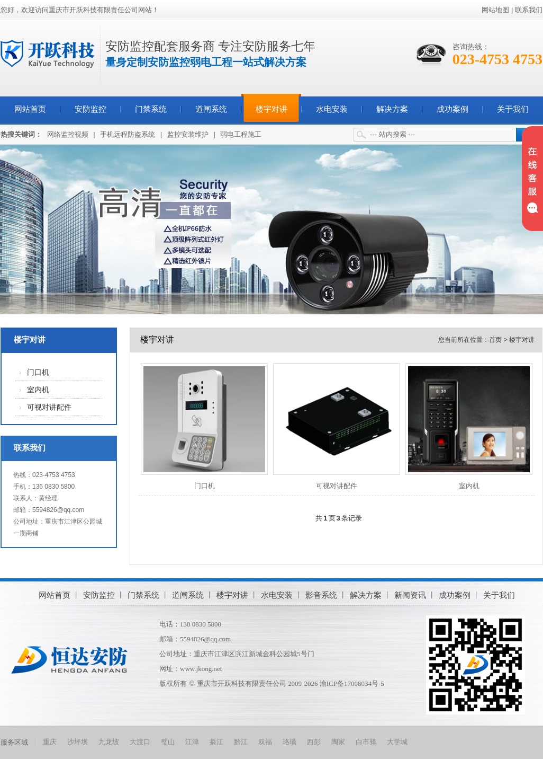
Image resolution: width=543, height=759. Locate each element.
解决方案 (392, 109)
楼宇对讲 (271, 109)
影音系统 (321, 594)
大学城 (397, 742)
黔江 (241, 742)
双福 (265, 742)
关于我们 (513, 109)
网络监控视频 (67, 134)
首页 (495, 339)
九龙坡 (108, 742)
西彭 (314, 742)
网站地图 (495, 10)
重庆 (50, 742)
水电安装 (332, 109)
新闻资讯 (410, 594)
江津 (192, 742)
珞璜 (289, 742)
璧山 (168, 742)
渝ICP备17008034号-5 (352, 683)
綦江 (216, 742)
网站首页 (30, 109)
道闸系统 (211, 109)
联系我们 (528, 10)
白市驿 (366, 742)
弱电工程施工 (240, 134)
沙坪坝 (77, 742)
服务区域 (14, 742)
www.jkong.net (201, 669)
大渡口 (140, 742)
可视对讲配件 (49, 407)
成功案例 (452, 109)
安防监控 (90, 109)
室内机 (38, 390)
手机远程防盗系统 (127, 134)
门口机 (38, 372)
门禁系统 (151, 109)
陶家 (338, 742)
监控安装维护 (188, 134)
